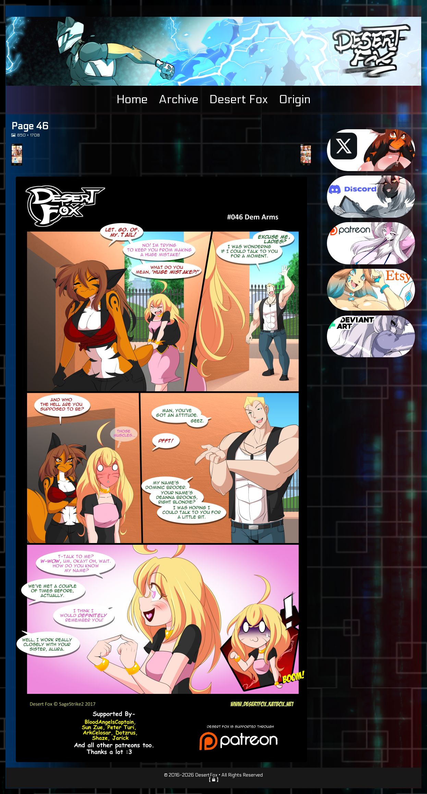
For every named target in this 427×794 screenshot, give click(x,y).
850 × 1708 (28, 135)
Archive (178, 99)
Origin (294, 99)
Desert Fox (238, 99)
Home (132, 99)
